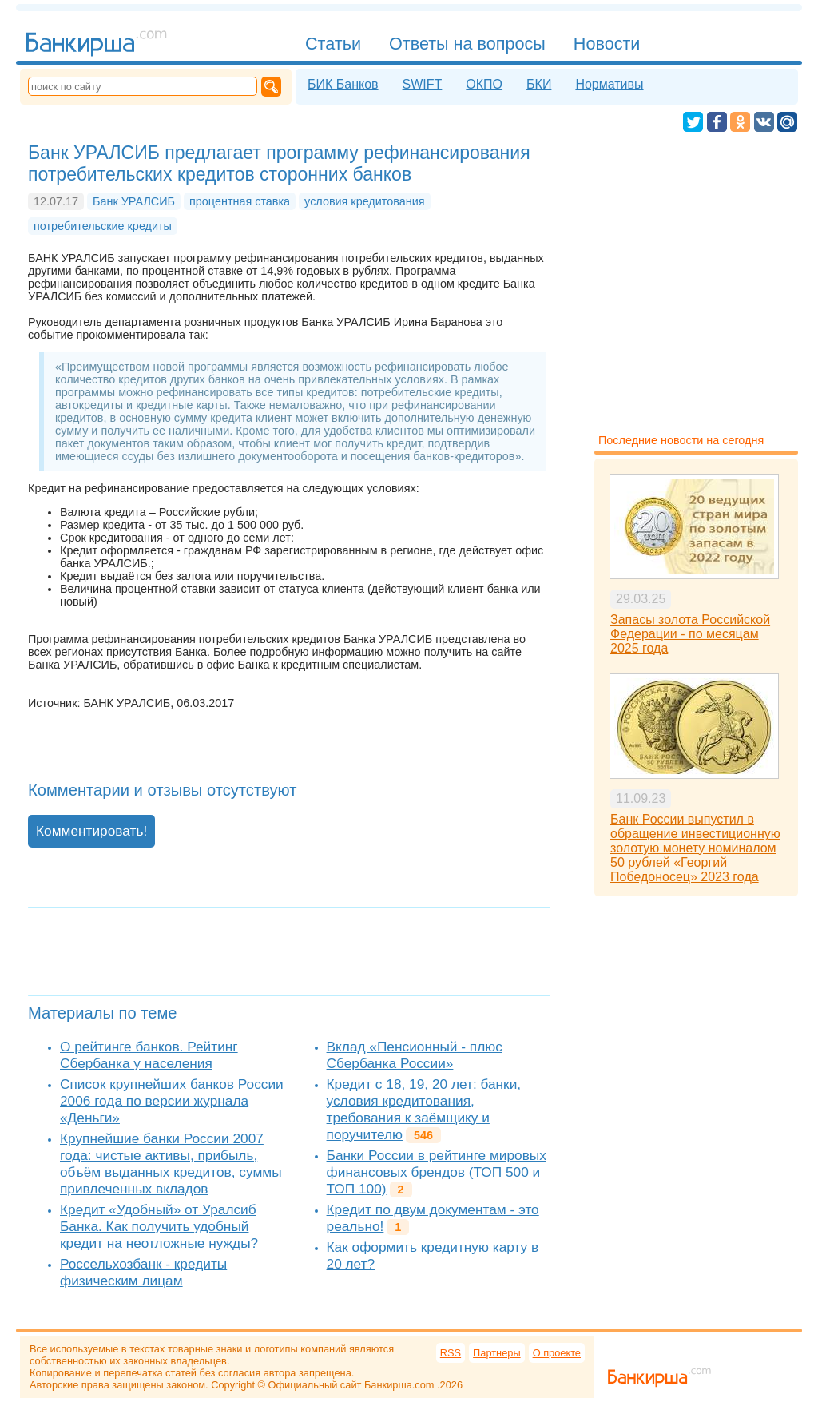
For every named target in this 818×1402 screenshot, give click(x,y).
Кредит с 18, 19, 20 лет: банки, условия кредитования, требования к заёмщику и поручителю (424, 1109)
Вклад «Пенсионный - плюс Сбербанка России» (414, 1055)
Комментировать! (91, 831)
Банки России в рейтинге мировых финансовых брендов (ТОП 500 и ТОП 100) (436, 1172)
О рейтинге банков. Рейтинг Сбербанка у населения (149, 1055)
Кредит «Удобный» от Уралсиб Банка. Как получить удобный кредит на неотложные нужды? (159, 1226)
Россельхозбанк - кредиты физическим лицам (143, 1272)
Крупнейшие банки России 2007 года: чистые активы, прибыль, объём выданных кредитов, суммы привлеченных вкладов (171, 1163)
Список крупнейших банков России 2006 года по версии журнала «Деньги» (172, 1101)
